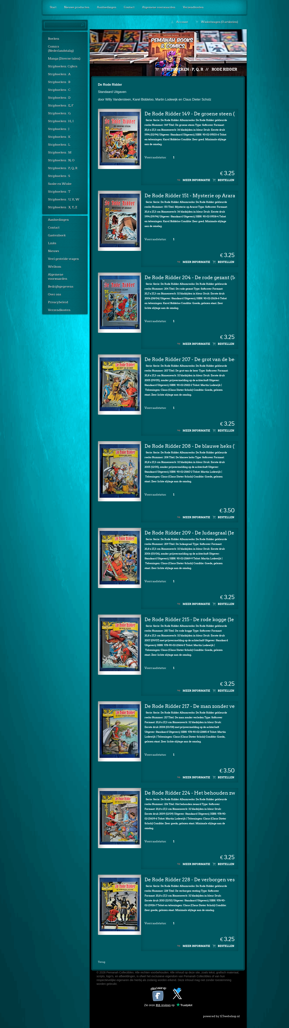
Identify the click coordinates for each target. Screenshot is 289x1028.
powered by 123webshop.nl (221, 1015)
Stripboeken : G (59, 113)
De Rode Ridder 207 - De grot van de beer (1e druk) (189, 359)
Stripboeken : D (59, 98)
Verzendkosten (193, 7)
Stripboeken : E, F (60, 105)
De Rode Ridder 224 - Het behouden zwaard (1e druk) (189, 793)
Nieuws (53, 251)
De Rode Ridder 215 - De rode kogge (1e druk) (189, 619)
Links (52, 243)
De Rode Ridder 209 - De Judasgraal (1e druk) (189, 533)
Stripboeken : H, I (61, 121)
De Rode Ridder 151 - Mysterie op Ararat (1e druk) (189, 195)
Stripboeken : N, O (61, 160)
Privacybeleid (58, 302)
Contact (129, 7)
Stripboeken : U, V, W (63, 199)
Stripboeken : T (59, 191)
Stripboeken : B (59, 82)
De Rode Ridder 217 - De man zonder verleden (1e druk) (189, 706)
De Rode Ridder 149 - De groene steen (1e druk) (189, 114)
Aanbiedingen (106, 7)
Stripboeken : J (58, 129)
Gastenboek (57, 235)
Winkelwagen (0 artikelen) (216, 21)
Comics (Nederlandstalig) (61, 49)
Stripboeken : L (59, 145)
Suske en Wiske (60, 184)
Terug (101, 961)
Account (179, 21)
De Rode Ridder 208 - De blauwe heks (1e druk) (189, 446)
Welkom (54, 267)
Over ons (54, 294)
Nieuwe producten (76, 7)
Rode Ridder (224, 69)
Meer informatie (196, 180)
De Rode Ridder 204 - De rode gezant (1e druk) (189, 277)
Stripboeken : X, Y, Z (62, 207)
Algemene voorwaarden (158, 7)
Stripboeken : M (59, 152)
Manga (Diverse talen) (64, 58)
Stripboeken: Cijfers (62, 66)
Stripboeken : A (59, 74)
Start (53, 7)
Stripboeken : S (59, 176)
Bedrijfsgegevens (60, 286)
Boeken (53, 39)
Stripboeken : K (59, 137)
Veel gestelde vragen (63, 259)
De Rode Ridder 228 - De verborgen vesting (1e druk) (189, 879)
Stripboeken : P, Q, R (62, 168)
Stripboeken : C (59, 90)
